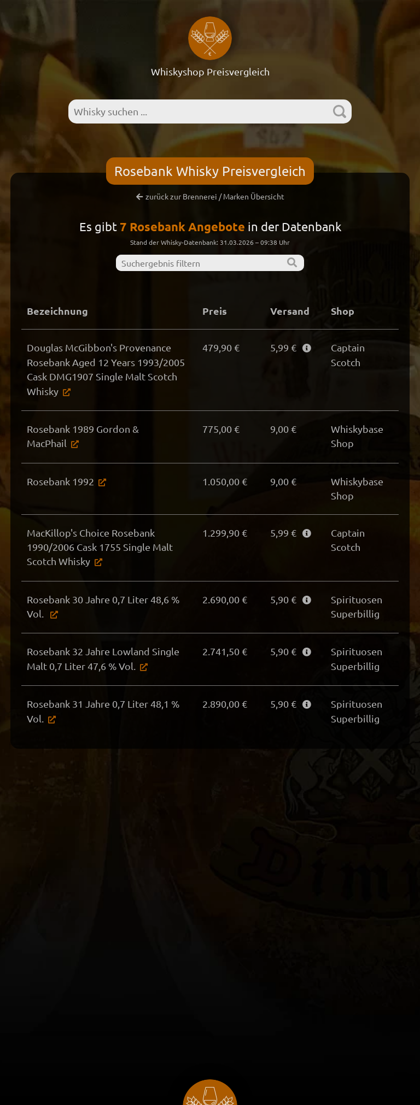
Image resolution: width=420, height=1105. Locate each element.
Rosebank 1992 (60, 481)
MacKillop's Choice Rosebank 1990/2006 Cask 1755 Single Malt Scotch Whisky (100, 547)
